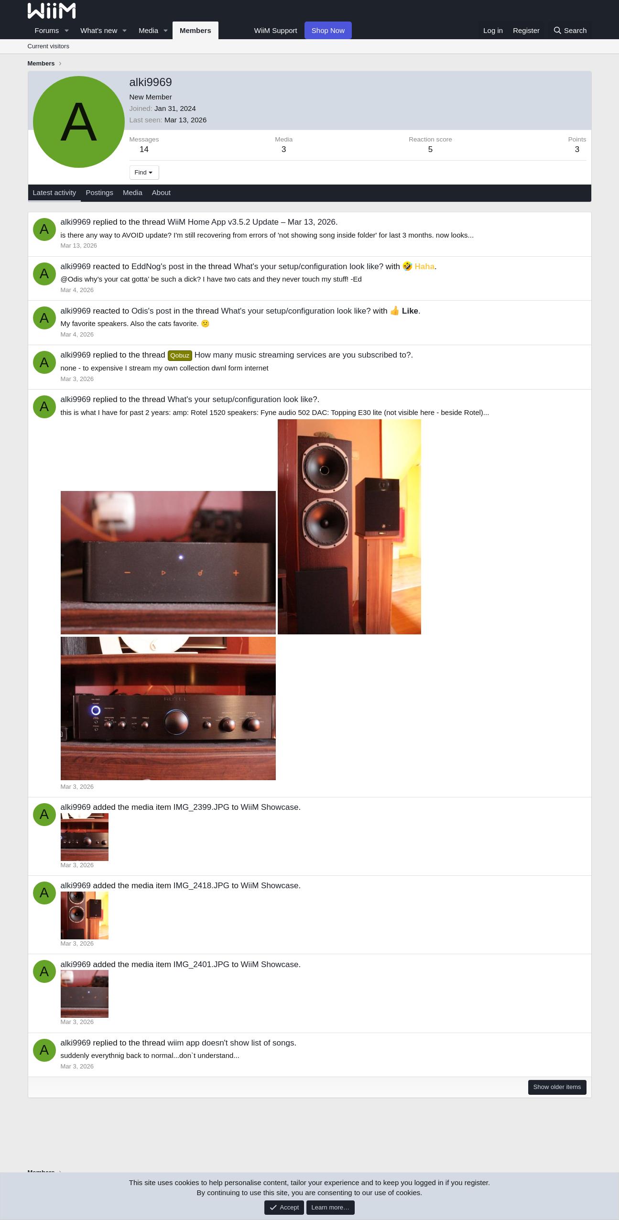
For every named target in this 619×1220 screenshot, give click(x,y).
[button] (66, 30)
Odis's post (151, 311)
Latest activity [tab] (54, 192)
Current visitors (48, 46)
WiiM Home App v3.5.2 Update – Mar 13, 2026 (252, 222)
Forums (47, 30)
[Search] (570, 30)
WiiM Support (275, 30)
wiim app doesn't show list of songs (231, 1042)
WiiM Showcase (270, 807)
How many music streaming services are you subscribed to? (289, 354)
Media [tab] (132, 192)
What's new (98, 30)
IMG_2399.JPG (201, 807)
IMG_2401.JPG (201, 964)
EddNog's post (157, 266)
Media (148, 30)
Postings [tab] (99, 192)
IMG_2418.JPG (201, 885)
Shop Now (328, 30)
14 (144, 149)
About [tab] (161, 192)
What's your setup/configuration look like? (308, 266)
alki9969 (76, 222)
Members (195, 30)
